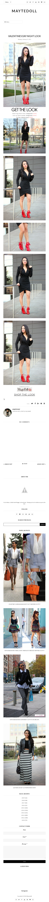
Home (25, 463)
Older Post (40, 464)
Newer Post (8, 464)
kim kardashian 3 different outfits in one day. (24, 719)
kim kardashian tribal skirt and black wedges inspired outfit (24, 650)
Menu (7, 22)
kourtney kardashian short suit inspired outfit (24, 604)
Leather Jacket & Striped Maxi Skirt (24, 787)
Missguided (29, 113)
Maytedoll (29, 896)
